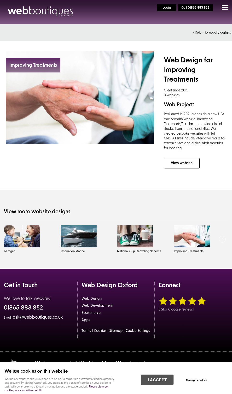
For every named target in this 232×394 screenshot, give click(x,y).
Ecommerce (91, 313)
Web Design (91, 299)
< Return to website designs (212, 32)
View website (182, 163)
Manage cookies (196, 380)
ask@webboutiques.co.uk (33, 317)
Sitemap (116, 331)
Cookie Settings (138, 331)
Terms (86, 331)
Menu (224, 8)
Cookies (100, 331)
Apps (85, 320)
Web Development (97, 306)
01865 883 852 (23, 308)
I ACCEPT (157, 379)
